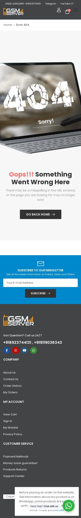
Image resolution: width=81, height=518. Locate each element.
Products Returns (15, 469)
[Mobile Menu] (76, 10)
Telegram (50, 3)
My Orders (10, 392)
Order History (12, 386)
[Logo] (13, 11)
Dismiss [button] (58, 510)
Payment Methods (15, 456)
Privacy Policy (12, 434)
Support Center (14, 476)
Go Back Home (38, 214)
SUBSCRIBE (38, 293)
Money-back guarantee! (20, 463)
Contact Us (10, 379)
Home (8, 25)
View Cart (10, 414)
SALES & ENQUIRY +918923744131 (23, 3)
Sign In (7, 421)
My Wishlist (10, 428)
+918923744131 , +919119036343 (32, 342)
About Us (9, 373)
